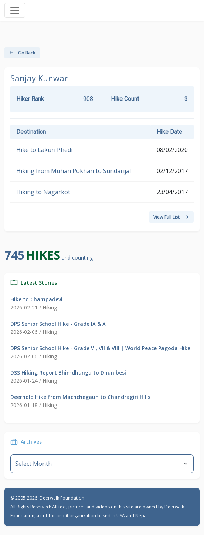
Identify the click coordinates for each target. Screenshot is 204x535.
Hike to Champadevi (36, 299)
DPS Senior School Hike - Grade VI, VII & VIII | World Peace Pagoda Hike (100, 348)
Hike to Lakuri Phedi (44, 150)
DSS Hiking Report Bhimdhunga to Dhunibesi (68, 372)
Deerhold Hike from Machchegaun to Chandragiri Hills (80, 396)
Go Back (22, 53)
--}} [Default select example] (102, 463)
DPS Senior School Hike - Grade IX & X (58, 323)
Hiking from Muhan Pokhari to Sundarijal (73, 171)
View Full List (171, 217)
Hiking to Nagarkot (43, 192)
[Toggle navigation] (14, 10)
